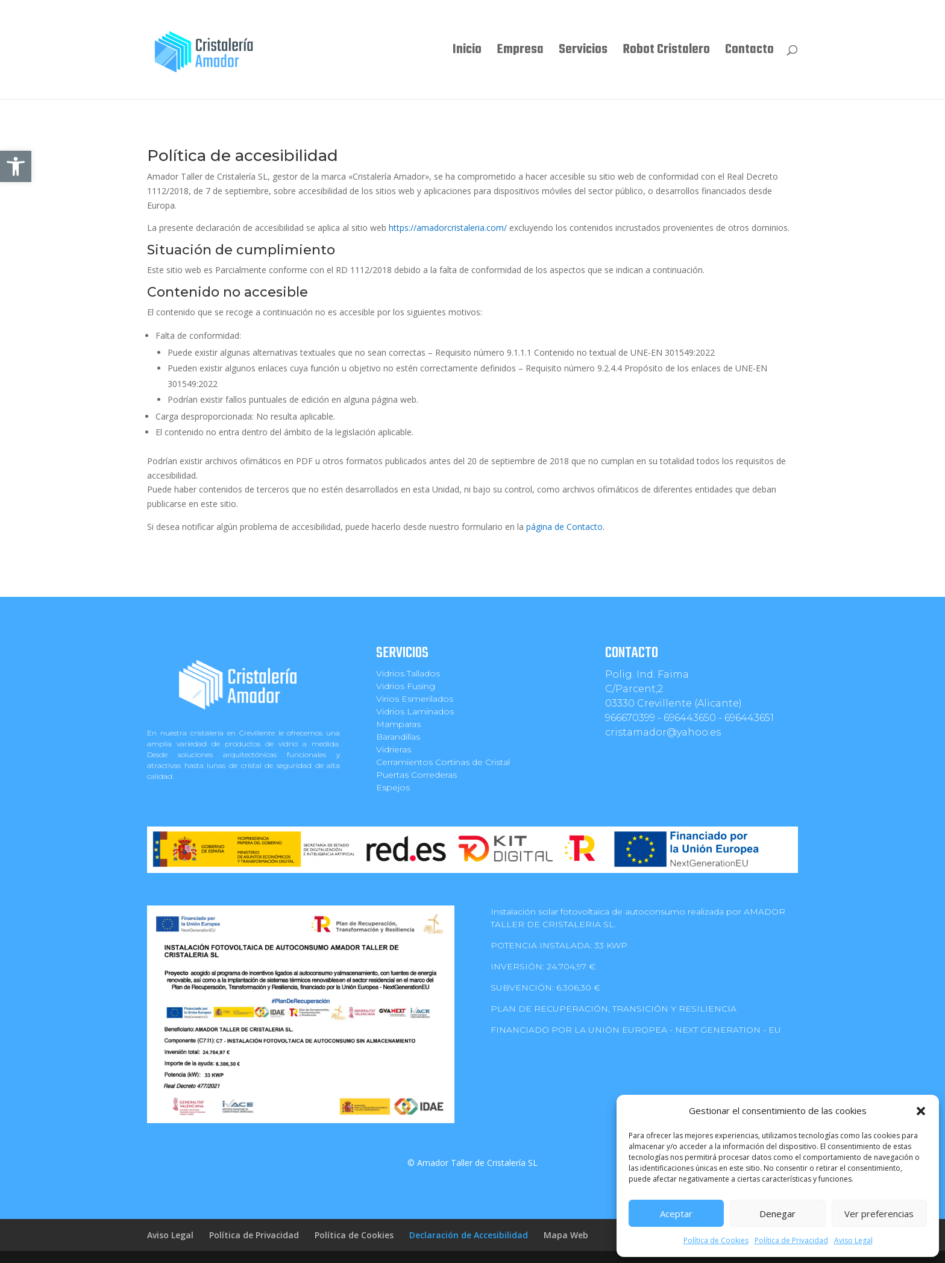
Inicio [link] (467, 52)
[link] (15, 166)
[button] (921, 1111)
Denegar (777, 1214)
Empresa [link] (520, 52)
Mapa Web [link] (566, 1235)
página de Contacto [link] (564, 526)
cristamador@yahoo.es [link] (663, 732)
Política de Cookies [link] (716, 1240)
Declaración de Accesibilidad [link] (468, 1235)
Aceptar (676, 1214)
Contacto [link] (749, 52)
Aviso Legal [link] (853, 1240)
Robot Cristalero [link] (666, 52)
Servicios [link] (583, 52)
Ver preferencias (879, 1214)
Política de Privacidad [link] (791, 1240)
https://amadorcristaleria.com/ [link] (448, 227)
